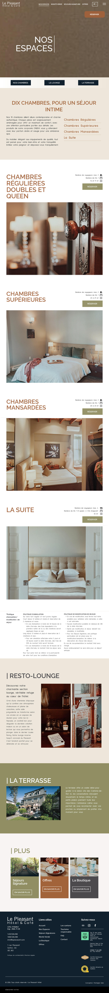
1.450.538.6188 (12, 934)
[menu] (104, 4)
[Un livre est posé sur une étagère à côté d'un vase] (56, 716)
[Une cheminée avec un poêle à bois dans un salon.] (86, 716)
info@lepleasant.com (16, 940)
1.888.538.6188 (12, 937)
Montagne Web (99, 983)
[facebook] (95, 926)
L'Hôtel (92, 950)
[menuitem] (44, 4)
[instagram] (89, 926)
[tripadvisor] (83, 926)
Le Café (99, 950)
